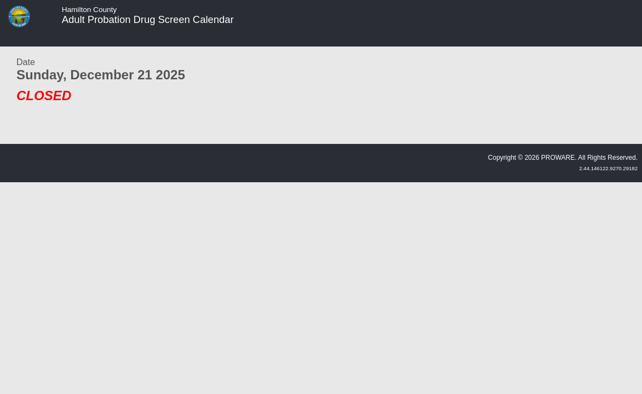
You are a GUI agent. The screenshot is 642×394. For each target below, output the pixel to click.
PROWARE (558, 157)
